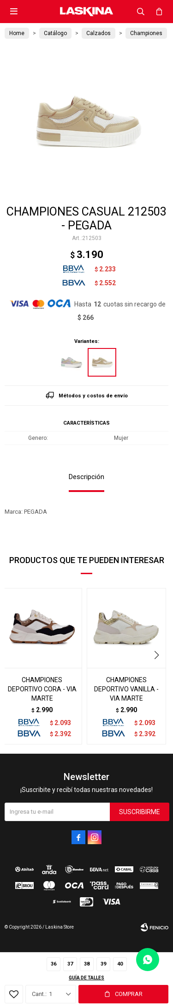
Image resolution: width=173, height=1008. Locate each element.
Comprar (129, 993)
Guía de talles (86, 977)
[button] (157, 655)
